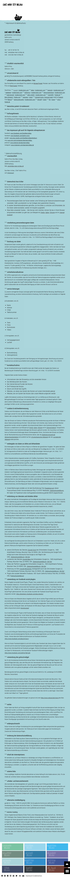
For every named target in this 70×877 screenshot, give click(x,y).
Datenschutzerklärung (17, 557)
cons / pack (47, 97)
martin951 (51, 95)
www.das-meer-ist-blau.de (15, 55)
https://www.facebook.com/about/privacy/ (17, 639)
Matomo (20, 815)
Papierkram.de (49, 488)
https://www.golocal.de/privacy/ (50, 698)
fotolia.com (17, 97)
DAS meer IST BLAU (12, 5)
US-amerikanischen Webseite (39, 437)
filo (50, 100)
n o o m (15, 90)
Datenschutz (25, 817)
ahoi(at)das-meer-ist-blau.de (16, 52)
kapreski (50, 90)
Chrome (52, 212)
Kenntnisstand (25, 608)
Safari (35, 428)
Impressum (10, 173)
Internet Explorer (51, 428)
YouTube (22, 564)
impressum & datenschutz (34, 876)
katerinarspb (10, 95)
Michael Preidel (38, 83)
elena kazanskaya (49, 92)
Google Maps (27, 559)
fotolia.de (7, 102)
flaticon (10, 100)
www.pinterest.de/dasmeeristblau (20, 143)
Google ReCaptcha (25, 569)
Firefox (42, 212)
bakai (32, 90)
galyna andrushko (19, 100)
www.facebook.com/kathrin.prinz (20, 136)
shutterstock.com (24, 90)
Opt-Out (27, 557)
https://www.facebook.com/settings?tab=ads (17, 653)
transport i (38, 97)
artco (58, 100)
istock (31, 97)
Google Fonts (32, 550)
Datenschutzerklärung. (57, 490)
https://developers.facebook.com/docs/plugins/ (29, 594)
